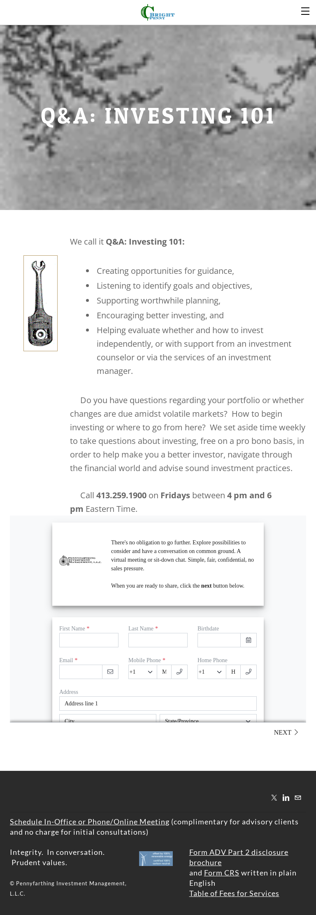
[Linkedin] (286, 797)
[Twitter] (274, 797)
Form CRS (221, 872)
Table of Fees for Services (234, 893)
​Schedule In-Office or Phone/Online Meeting (90, 821)
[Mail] (298, 797)
